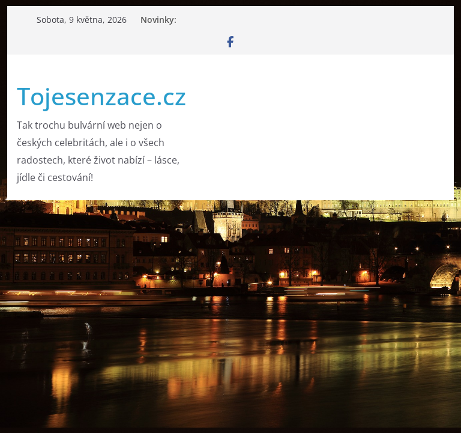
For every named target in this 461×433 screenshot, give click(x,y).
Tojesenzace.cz (101, 95)
